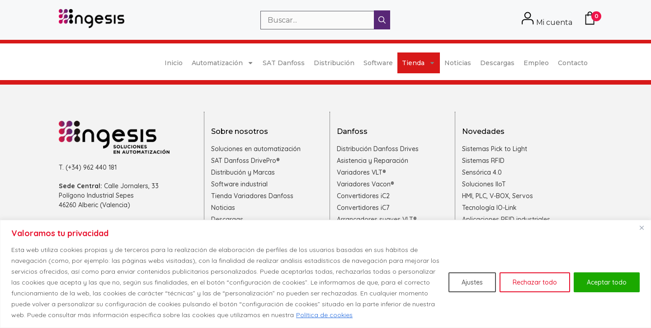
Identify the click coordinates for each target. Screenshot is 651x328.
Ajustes (472, 282)
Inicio (174, 63)
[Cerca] (641, 227)
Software (378, 63)
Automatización (223, 63)
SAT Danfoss (284, 63)
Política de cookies (324, 315)
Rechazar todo (535, 282)
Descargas (497, 63)
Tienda (418, 63)
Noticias (457, 63)
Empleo (536, 63)
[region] (325, 274)
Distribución (334, 63)
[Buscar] (382, 19)
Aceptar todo (607, 282)
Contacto (573, 63)
